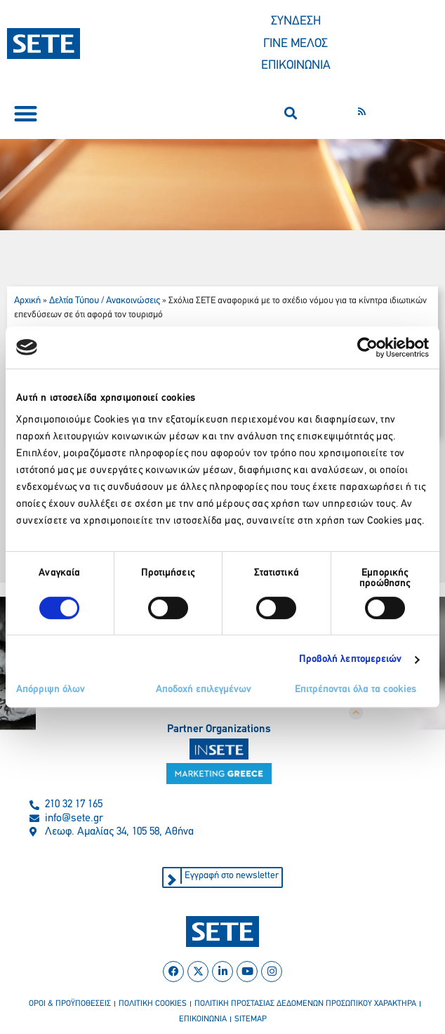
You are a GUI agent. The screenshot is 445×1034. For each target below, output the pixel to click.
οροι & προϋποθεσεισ (70, 1004)
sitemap (250, 1019)
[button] (25, 113)
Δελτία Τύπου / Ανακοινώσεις (104, 301)
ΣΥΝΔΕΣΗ (296, 21)
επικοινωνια (203, 1019)
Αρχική (27, 301)
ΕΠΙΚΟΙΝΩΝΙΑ (296, 65)
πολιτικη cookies (153, 1004)
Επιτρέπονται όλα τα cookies (355, 689)
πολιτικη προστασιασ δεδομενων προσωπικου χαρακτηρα (305, 1004)
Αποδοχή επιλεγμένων (203, 689)
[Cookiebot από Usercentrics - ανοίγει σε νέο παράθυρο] (367, 347)
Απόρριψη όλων (50, 689)
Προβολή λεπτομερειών (350, 659)
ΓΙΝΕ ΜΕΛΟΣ (295, 44)
